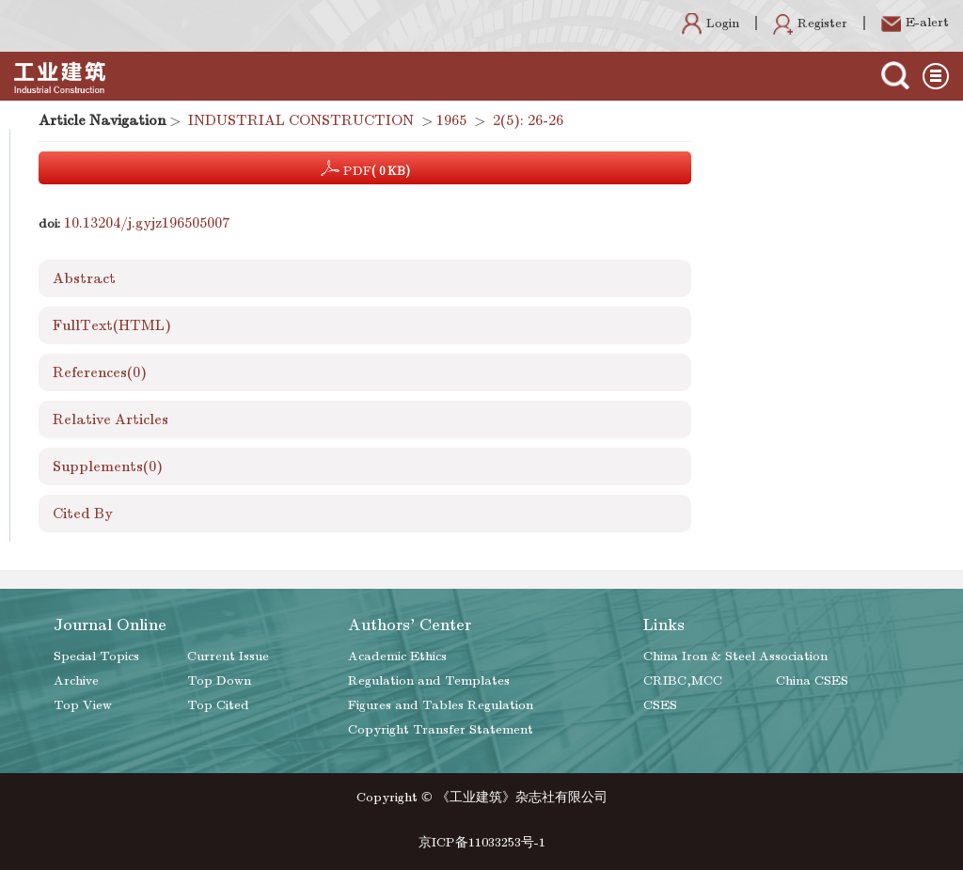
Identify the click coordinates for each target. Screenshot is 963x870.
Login (710, 23)
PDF (365, 168)
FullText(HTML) (112, 325)
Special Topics (96, 656)
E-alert (915, 22)
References (100, 372)
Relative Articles (110, 419)
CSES (660, 705)
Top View (83, 705)
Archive (76, 680)
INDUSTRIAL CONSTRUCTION (301, 120)
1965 (451, 120)
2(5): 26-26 (528, 120)
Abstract (84, 278)
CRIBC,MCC (682, 680)
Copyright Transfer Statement (440, 729)
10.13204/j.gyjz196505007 (146, 222)
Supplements (108, 466)
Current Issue (228, 656)
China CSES (812, 680)
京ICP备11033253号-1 (481, 842)
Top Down (219, 680)
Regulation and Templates (429, 680)
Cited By (83, 513)
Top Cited (218, 705)
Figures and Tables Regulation (440, 705)
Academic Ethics (397, 656)
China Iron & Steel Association (735, 656)
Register (810, 23)
